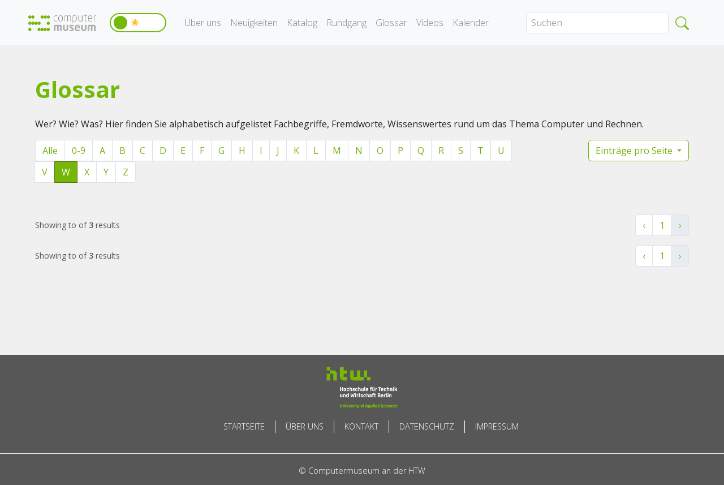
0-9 (78, 150)
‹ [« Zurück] (644, 225)
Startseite (244, 426)
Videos (429, 22)
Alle (50, 150)
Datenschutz (426, 426)
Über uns (202, 22)
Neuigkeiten (254, 22)
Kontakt (361, 426)
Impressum (497, 426)
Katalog (302, 22)
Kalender (471, 22)
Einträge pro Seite (635, 150)
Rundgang (346, 22)
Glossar (391, 22)
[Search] (597, 22)
